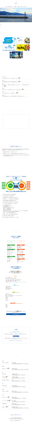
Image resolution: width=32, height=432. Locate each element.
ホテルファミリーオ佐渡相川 (6, 402)
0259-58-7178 (16, 316)
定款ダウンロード (19, 342)
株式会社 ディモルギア (6, 370)
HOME (6, 6)
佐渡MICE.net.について (10, 6)
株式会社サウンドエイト (6, 399)
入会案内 (18, 6)
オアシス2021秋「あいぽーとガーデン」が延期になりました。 (10, 93)
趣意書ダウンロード (12, 342)
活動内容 (15, 6)
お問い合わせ (24, 6)
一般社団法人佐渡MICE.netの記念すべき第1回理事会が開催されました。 (11, 82)
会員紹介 (21, 6)
